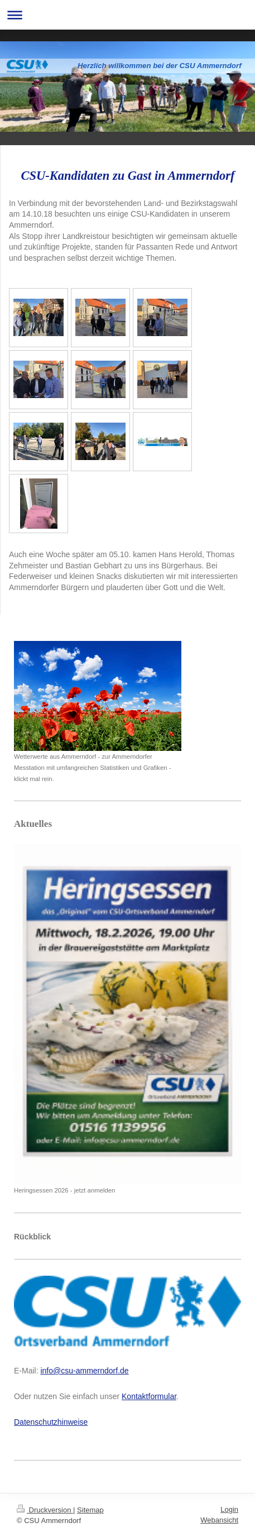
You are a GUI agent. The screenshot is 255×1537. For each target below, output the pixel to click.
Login (229, 1509)
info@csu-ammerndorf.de (84, 1370)
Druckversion (45, 1510)
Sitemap (90, 1510)
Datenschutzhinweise (51, 1422)
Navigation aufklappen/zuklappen (127, 15)
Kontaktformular (149, 1396)
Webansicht (219, 1520)
